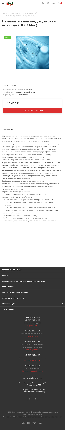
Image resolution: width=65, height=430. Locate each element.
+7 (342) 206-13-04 (32, 366)
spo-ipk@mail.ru (32, 350)
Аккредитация (8, 304)
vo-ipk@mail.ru (32, 336)
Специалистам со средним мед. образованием (23, 281)
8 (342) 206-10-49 (33, 317)
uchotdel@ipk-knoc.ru (32, 360)
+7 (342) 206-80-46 (32, 355)
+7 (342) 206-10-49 (32, 320)
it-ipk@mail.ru (32, 325)
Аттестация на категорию (13, 298)
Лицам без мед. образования (15, 292)
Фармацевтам (8, 287)
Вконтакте (29, 399)
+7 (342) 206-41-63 (32, 341)
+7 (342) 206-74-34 (32, 331)
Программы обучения (11, 270)
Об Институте (8, 309)
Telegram (35, 399)
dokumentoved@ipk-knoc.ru (32, 371)
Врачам (5, 275)
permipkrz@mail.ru (34, 378)
